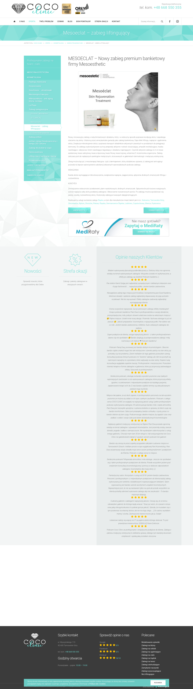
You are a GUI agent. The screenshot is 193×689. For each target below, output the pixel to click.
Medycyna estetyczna (38, 72)
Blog (70, 21)
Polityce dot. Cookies (97, 684)
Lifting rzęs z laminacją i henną (42, 156)
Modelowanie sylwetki (151, 642)
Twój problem (46, 21)
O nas (22, 21)
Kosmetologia (34, 77)
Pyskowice (156, 203)
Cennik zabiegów (156, 210)
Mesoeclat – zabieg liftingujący (39, 127)
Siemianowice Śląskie (115, 203)
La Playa (32, 105)
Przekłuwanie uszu (37, 160)
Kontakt (116, 21)
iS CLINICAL (36, 118)
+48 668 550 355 (167, 7)
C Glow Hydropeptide (40, 133)
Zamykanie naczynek (150, 668)
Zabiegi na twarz (148, 661)
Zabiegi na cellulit (149, 649)
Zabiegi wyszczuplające (151, 671)
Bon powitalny (83, 21)
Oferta (32, 21)
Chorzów (88, 203)
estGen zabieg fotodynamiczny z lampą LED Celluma (43, 142)
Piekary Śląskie (99, 203)
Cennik (60, 21)
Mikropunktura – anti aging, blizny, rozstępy (41, 100)
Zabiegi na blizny (148, 645)
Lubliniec (128, 203)
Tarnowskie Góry (157, 200)
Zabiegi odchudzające (151, 665)
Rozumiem (158, 683)
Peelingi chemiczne (37, 82)
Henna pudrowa (36, 152)
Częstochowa (138, 203)
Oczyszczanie (35, 86)
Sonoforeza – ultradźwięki (40, 90)
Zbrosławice (73, 203)
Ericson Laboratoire (39, 114)
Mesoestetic (36, 122)
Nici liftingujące (148, 674)
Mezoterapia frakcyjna (38, 94)
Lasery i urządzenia (36, 165)
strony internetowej (148, 687)
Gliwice (148, 203)
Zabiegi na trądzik (149, 658)
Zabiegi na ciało (148, 655)
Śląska (100, 200)
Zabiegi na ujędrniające (151, 652)
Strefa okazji (101, 21)
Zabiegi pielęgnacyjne (38, 109)
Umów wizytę (79, 210)
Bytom (81, 203)
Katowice (146, 200)
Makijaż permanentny (38, 170)
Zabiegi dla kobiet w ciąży (40, 148)
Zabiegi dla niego (35, 175)
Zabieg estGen (35, 137)
